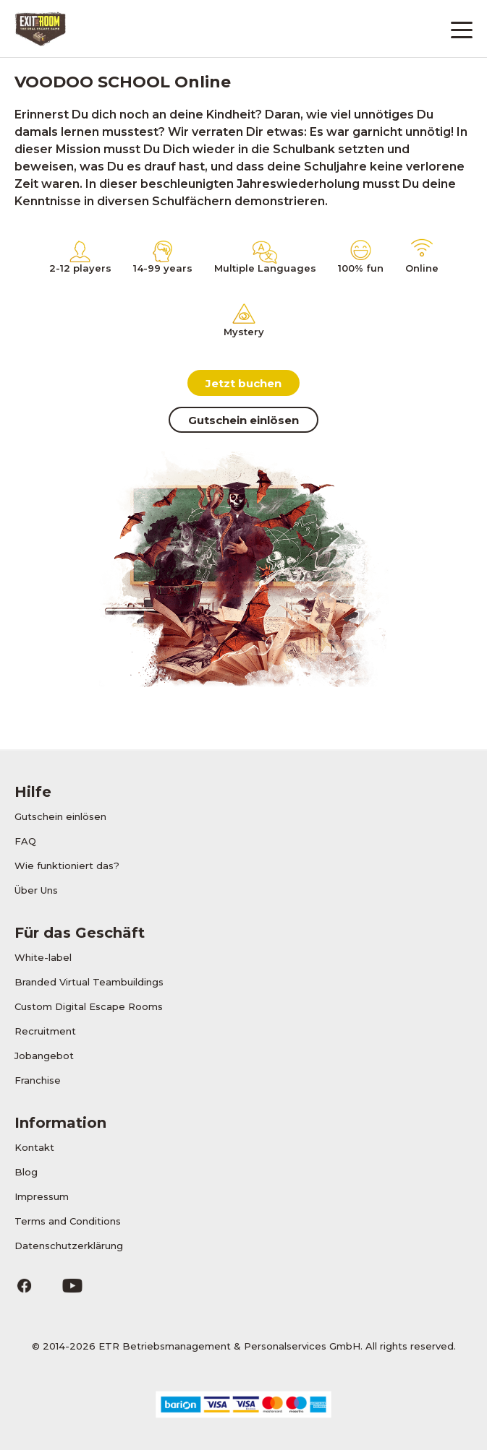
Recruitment (45, 1031)
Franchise (37, 1080)
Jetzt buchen (243, 383)
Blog (26, 1172)
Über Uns (36, 890)
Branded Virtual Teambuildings (89, 982)
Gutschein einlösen (243, 420)
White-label (43, 957)
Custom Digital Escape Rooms (88, 1006)
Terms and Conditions (67, 1221)
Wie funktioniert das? (66, 865)
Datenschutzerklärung (68, 1245)
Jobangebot (44, 1055)
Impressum (41, 1196)
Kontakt (34, 1147)
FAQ (25, 841)
